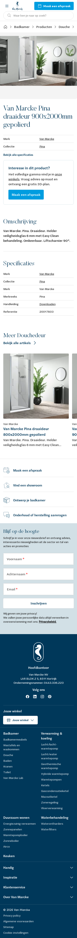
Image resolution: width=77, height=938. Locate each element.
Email (11, 589)
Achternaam (16, 574)
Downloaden (47, 304)
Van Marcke (46, 139)
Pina (42, 146)
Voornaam (15, 559)
